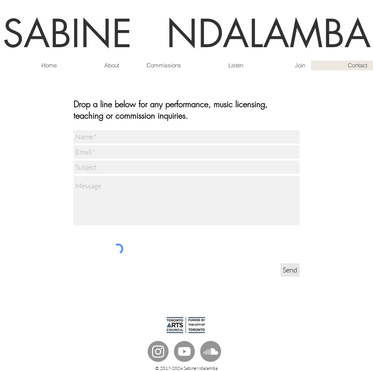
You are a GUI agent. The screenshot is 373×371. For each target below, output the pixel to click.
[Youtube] (184, 351)
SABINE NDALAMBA (187, 33)
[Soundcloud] (210, 351)
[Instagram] (158, 351)
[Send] (290, 270)
